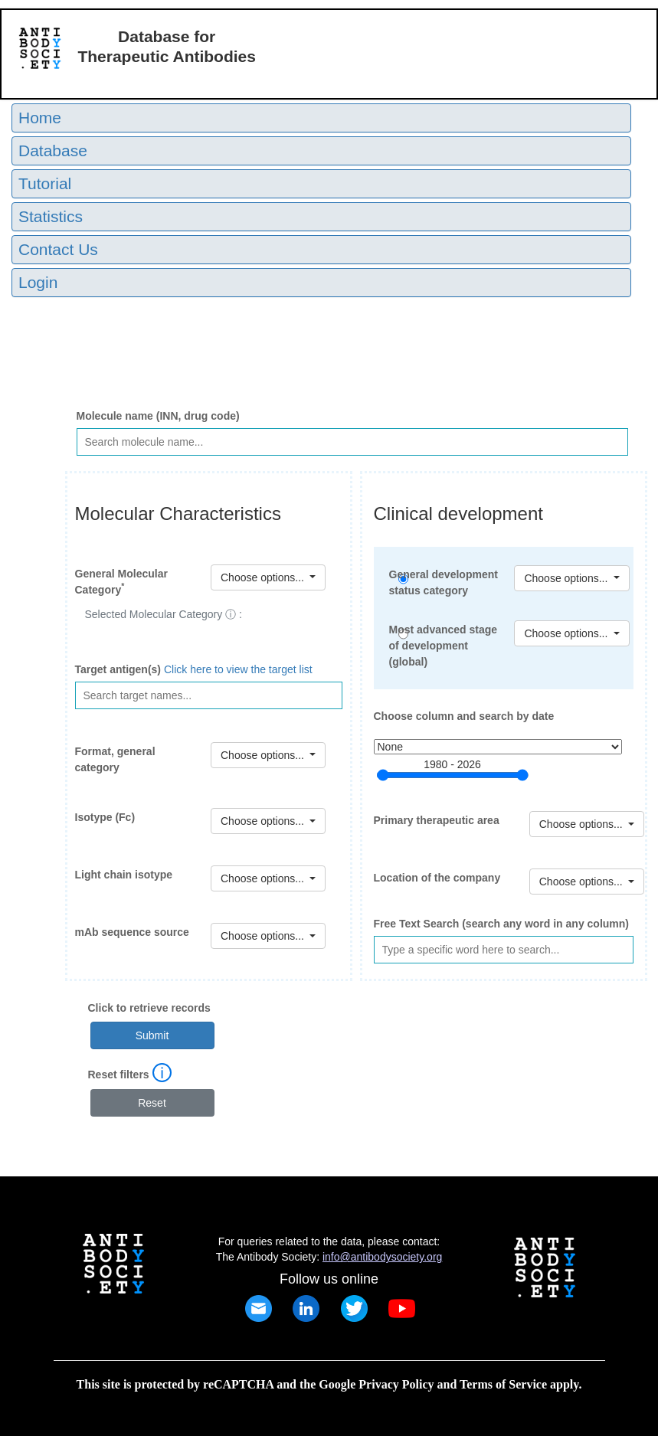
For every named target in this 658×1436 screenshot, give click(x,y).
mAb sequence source (132, 932)
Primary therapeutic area (436, 820)
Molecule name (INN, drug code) (158, 416)
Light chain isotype (124, 874)
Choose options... (567, 633)
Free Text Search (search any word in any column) (502, 924)
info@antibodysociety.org (382, 1257)
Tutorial (44, 183)
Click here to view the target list (238, 669)
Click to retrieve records (149, 1008)
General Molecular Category (121, 582)
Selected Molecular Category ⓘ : (163, 614)
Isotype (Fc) (105, 817)
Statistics (50, 216)
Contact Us (58, 249)
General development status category (443, 582)
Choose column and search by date (464, 716)
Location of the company (437, 878)
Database (52, 150)
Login (37, 282)
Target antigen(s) (118, 669)
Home (39, 117)
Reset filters (118, 1074)
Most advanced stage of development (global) (443, 645)
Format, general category (115, 759)
